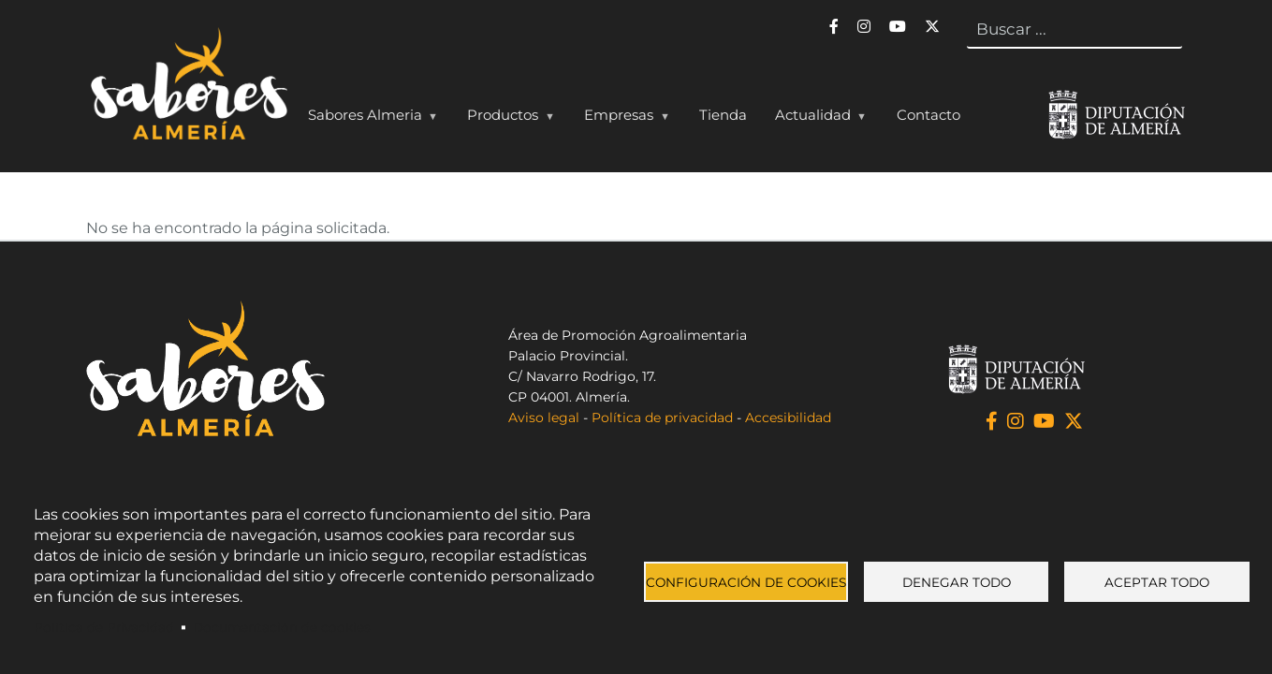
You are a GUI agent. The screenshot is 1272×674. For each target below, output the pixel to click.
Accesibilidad (788, 417)
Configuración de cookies (746, 582)
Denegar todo (956, 582)
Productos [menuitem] (506, 119)
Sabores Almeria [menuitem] (369, 119)
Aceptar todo (1156, 582)
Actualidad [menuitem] (816, 119)
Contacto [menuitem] (928, 115)
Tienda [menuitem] (723, 115)
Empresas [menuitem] (622, 119)
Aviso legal (543, 417)
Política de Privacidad (104, 627)
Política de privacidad (662, 417)
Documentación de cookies (282, 627)
